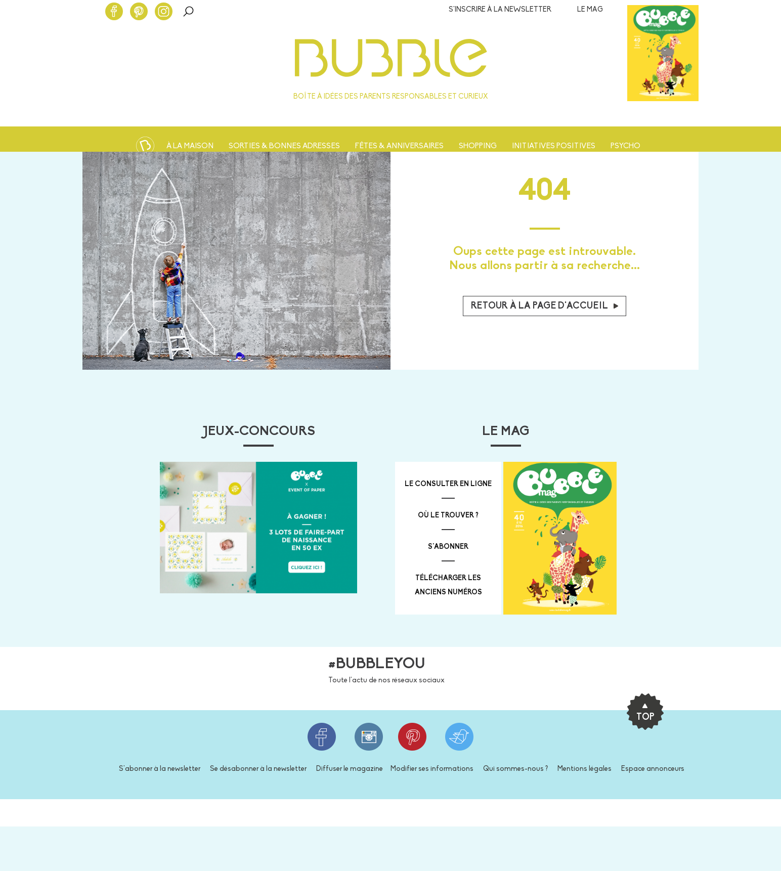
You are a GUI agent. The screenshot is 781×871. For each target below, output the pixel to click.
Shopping (478, 146)
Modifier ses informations (431, 769)
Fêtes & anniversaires (399, 146)
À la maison (189, 146)
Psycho (625, 146)
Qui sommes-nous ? (515, 769)
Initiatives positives (553, 146)
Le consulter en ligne (448, 484)
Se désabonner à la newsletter (258, 769)
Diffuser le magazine (349, 769)
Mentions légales (584, 769)
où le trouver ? (448, 515)
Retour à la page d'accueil (544, 306)
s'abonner (448, 547)
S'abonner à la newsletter (159, 769)
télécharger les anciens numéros (448, 585)
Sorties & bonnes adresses (284, 146)
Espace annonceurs (652, 769)
